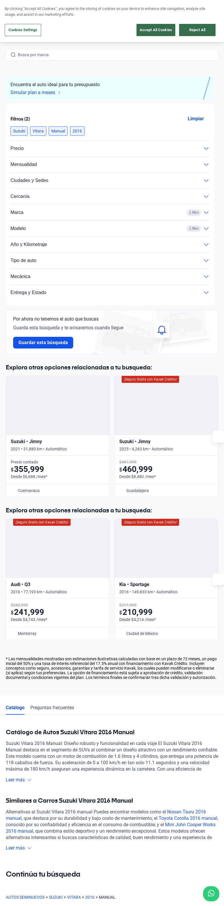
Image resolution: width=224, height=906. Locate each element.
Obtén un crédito (79, 781)
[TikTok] (80, 845)
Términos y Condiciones (178, 890)
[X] (52, 845)
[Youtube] (38, 845)
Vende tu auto (77, 794)
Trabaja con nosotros (135, 821)
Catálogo (15, 548)
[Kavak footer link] (22, 795)
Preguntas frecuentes (52, 548)
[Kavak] (14, 17)
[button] (19, 131)
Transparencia (19, 896)
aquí (157, 5)
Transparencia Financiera (60, 896)
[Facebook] (10, 845)
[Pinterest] (94, 845)
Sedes (69, 821)
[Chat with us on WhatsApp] (211, 894)
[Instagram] (24, 845)
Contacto (185, 767)
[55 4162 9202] (190, 17)
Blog (120, 794)
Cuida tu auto (76, 808)
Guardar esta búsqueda (43, 342)
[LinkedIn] (66, 845)
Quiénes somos (130, 808)
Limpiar (196, 118)
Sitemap (96, 896)
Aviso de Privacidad (133, 890)
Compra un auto (79, 767)
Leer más (19, 620)
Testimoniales (128, 781)
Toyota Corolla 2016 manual (188, 659)
